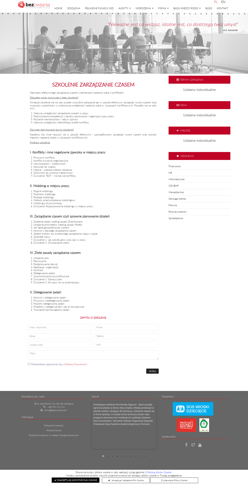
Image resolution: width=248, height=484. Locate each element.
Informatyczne (176, 179)
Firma (162, 8)
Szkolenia (73, 8)
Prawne (173, 205)
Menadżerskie (176, 192)
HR (170, 172)
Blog (208, 8)
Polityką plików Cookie (159, 472)
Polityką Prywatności (75, 364)
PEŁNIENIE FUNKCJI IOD (99, 8)
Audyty (123, 8)
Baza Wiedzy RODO (185, 8)
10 (145, 456)
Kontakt (222, 8)
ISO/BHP (174, 185)
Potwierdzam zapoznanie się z (57, 364)
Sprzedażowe (176, 218)
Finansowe (174, 166)
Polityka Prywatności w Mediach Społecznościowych (54, 435)
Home (58, 8)
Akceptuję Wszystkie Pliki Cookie (77, 480)
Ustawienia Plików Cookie (174, 480)
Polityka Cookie (53, 430)
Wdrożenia (143, 8)
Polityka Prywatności (54, 425)
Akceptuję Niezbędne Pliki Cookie (127, 480)
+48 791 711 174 (56, 407)
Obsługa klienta (177, 198)
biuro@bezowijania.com (55, 410)
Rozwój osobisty (178, 211)
